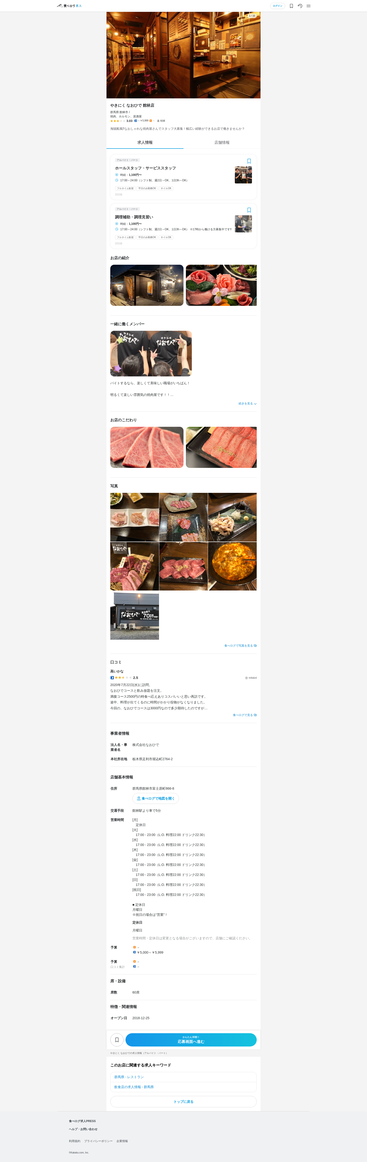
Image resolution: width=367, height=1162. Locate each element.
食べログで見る (243, 715)
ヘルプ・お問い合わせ (83, 1129)
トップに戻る (183, 1102)
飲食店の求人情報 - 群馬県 (134, 1087)
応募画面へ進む (191, 1040)
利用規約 (74, 1141)
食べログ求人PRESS (82, 1121)
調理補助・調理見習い (134, 217)
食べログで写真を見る (238, 645)
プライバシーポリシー (98, 1141)
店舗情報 (222, 142)
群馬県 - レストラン (129, 1077)
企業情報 (122, 1141)
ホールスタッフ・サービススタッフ (145, 168)
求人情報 (145, 142)
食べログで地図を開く (158, 798)
